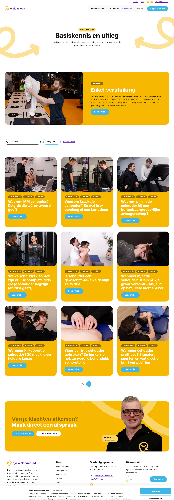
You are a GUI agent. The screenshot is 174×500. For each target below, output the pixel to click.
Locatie (135, 2)
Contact (140, 8)
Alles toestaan (155, 478)
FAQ (142, 2)
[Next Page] (89, 384)
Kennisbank (127, 8)
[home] (15, 8)
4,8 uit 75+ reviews (161, 2)
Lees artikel (100, 112)
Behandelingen (97, 8)
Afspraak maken (157, 8)
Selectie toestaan (155, 485)
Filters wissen (69, 142)
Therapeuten (113, 8)
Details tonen (120, 496)
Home (82, 30)
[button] (51, 142)
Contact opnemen (48, 433)
